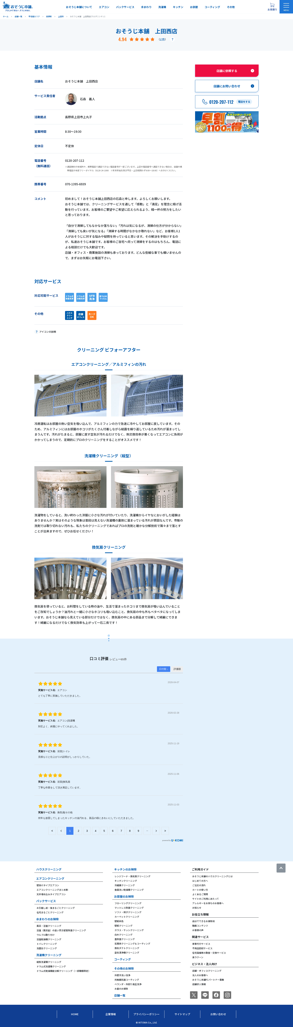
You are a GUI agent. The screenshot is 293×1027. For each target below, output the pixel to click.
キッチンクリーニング (126, 880)
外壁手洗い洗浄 (122, 975)
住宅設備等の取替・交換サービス (209, 952)
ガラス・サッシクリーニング (129, 930)
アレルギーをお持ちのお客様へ (208, 903)
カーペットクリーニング (127, 916)
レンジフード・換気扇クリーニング (132, 876)
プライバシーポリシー (146, 1014)
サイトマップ (182, 1014)
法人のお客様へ (200, 975)
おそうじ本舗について (79, 7)
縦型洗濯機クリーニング (49, 961)
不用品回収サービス (202, 948)
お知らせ (196, 907)
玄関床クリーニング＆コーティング (132, 943)
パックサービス (125, 7)
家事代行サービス (201, 943)
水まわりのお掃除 (47, 919)
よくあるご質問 (200, 894)
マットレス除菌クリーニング (129, 907)
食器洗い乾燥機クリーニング (129, 889)
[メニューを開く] (286, 6)
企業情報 (110, 1014)
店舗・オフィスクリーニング (206, 970)
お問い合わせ (218, 1014)
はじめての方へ (200, 880)
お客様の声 (197, 930)
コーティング (212, 7)
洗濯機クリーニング (48, 955)
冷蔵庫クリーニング (125, 885)
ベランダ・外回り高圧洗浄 (128, 984)
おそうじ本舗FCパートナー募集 (208, 979)
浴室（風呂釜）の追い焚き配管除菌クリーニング (61, 930)
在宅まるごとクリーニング (50, 912)
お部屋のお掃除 (124, 896)
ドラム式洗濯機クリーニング (51, 966)
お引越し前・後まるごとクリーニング (56, 907)
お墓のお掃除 (121, 988)
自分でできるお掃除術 (203, 921)
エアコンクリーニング (50, 878)
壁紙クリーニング (123, 925)
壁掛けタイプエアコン (48, 885)
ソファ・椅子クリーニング (128, 912)
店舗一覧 (119, 995)
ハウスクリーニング (48, 869)
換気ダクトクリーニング (127, 948)
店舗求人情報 (199, 984)
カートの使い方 (200, 889)
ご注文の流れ (199, 885)
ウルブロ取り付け (46, 934)
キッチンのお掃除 (125, 869)
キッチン (178, 7)
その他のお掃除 (124, 968)
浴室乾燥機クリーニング (49, 939)
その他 (231, 7)
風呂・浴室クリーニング (49, 925)
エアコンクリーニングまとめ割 (52, 889)
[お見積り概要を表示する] (272, 6)
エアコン (104, 7)
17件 (162, 39)
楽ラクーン (197, 957)
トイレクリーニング (47, 943)
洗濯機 (162, 7)
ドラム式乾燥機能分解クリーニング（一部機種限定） (63, 970)
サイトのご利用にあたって (205, 898)
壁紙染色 (119, 921)
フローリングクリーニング (128, 903)
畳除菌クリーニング (125, 939)
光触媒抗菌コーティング (127, 979)
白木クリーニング (123, 934)
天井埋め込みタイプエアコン (51, 894)
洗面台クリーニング (47, 948)
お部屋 (194, 7)
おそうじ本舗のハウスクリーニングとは (212, 876)
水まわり (146, 7)
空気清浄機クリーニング (127, 952)
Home (74, 1014)
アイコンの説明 (47, 331)
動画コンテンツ (200, 925)
